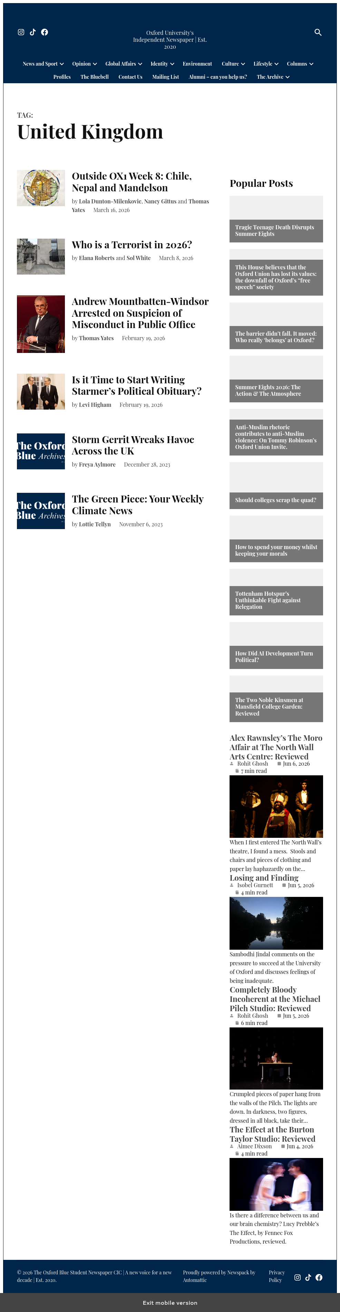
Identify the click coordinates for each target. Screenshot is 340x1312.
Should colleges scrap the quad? (275, 500)
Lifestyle (263, 63)
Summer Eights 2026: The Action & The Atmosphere (268, 390)
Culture (230, 63)
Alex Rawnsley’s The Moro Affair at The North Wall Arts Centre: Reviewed (276, 747)
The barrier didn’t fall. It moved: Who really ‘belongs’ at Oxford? (276, 336)
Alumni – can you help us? (218, 77)
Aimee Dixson (254, 1146)
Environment (197, 63)
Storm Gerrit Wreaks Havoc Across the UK (133, 445)
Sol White (139, 257)
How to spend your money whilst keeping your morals (276, 550)
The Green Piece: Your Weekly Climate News (137, 504)
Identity (159, 63)
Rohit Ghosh (252, 763)
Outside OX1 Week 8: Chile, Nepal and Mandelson (132, 181)
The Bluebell (95, 77)
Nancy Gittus (160, 201)
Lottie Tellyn (95, 524)
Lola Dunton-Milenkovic (110, 201)
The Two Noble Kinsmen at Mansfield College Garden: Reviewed (269, 707)
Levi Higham (95, 404)
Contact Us (130, 77)
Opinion (81, 63)
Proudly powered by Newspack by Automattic (219, 1276)
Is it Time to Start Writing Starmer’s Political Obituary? (137, 385)
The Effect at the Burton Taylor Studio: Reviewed (272, 1134)
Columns (297, 63)
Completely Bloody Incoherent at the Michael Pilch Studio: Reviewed (275, 998)
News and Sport (40, 63)
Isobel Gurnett (255, 885)
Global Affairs (120, 63)
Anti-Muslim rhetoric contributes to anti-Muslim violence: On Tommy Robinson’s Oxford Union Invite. (276, 437)
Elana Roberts (97, 257)
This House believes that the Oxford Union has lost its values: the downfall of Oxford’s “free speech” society (276, 277)
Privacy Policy (277, 1276)
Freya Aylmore (97, 464)
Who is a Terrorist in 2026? (132, 244)
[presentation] (62, 63)
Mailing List (165, 77)
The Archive (270, 77)
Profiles (62, 77)
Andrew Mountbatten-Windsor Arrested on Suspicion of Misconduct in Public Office (140, 313)
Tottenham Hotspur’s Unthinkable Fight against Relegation (268, 600)
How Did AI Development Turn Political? (274, 656)
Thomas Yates (96, 338)
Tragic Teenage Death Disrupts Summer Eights (274, 230)
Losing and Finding (264, 877)
